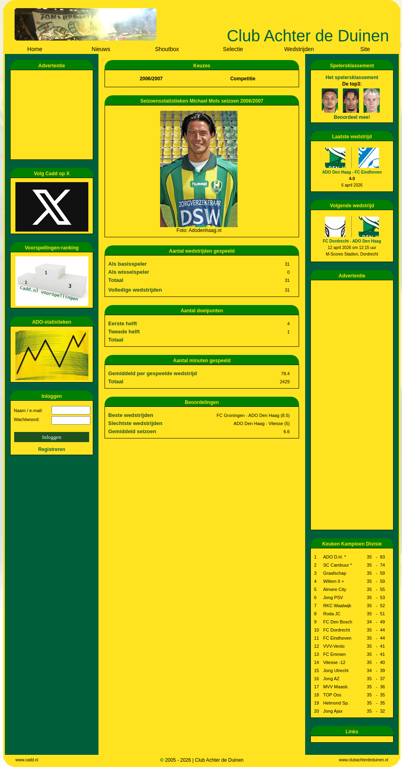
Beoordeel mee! (352, 117)
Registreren (51, 449)
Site (365, 49)
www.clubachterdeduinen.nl (363, 760)
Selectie (233, 49)
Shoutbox (167, 49)
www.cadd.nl (26, 760)
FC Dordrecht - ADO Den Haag (352, 241)
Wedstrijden (299, 49)
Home (34, 49)
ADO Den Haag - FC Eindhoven (352, 172)
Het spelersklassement (351, 77)
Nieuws (101, 49)
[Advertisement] (53, 114)
